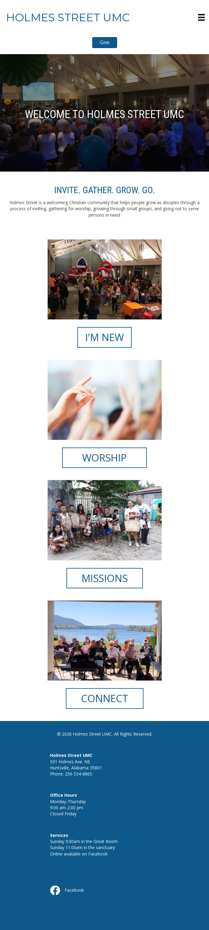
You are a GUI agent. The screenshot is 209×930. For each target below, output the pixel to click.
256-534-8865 (78, 774)
